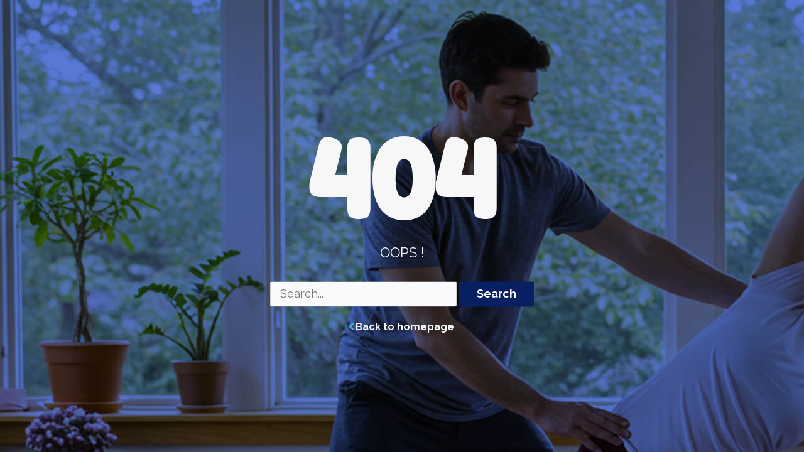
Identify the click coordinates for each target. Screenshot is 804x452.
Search (496, 294)
